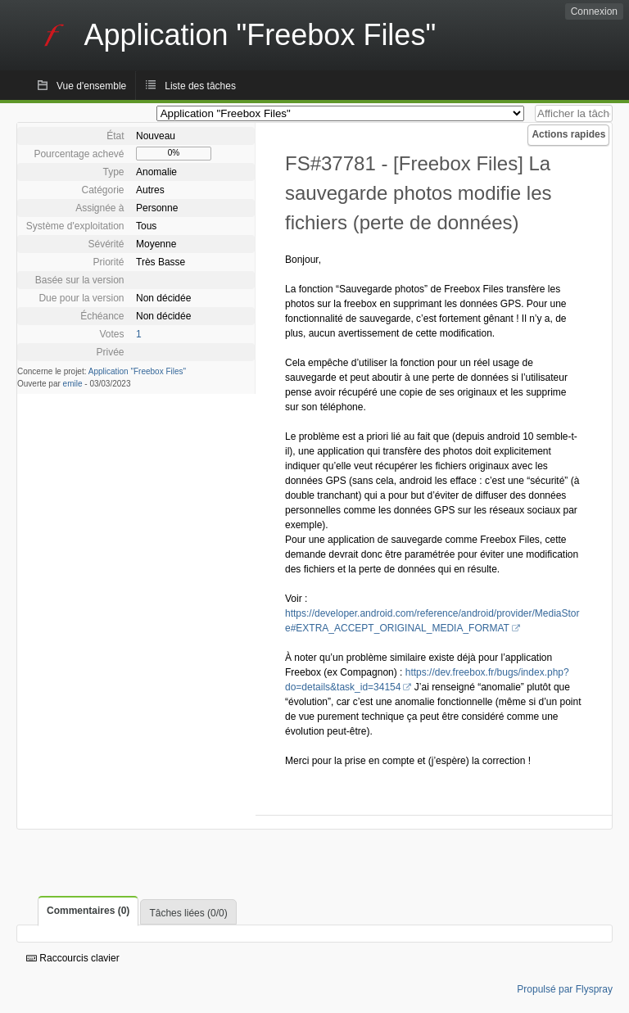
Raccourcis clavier (73, 958)
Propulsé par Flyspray (565, 989)
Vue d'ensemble (91, 86)
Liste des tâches (200, 86)
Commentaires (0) (88, 910)
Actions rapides (568, 134)
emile (73, 383)
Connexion (594, 11)
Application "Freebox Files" (137, 371)
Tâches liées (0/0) (188, 913)
